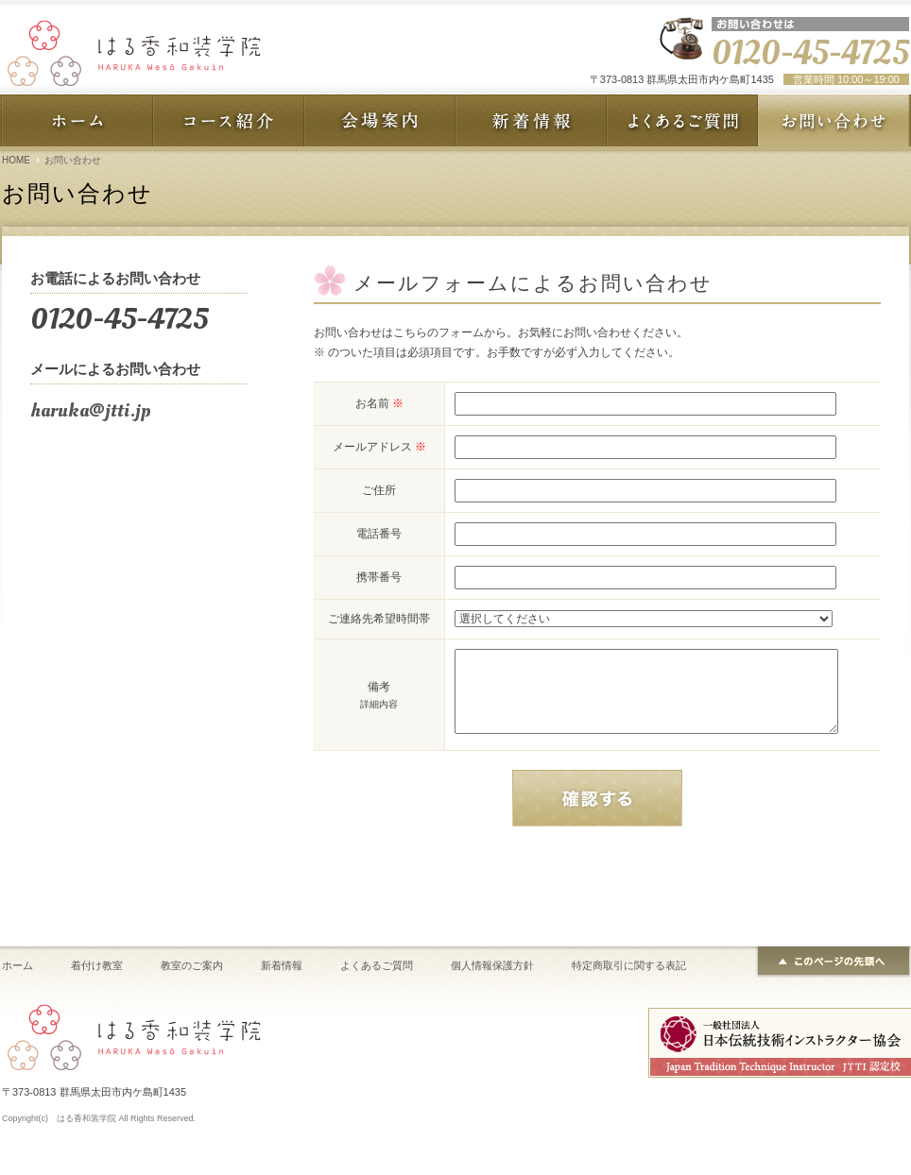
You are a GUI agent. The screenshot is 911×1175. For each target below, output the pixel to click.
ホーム (17, 965)
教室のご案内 (192, 965)
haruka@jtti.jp (90, 410)
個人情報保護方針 (492, 965)
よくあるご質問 (376, 965)
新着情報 (281, 965)
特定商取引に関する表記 (629, 965)
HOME (16, 160)
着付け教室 (97, 965)
